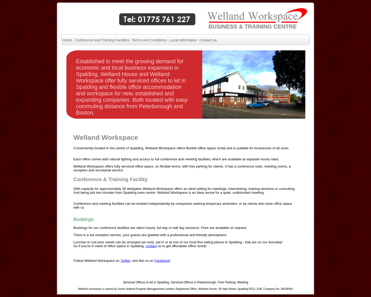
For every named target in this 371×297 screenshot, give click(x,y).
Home (67, 40)
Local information (183, 40)
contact (151, 246)
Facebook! (162, 261)
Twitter (125, 261)
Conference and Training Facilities (102, 40)
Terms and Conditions (149, 40)
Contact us (208, 40)
